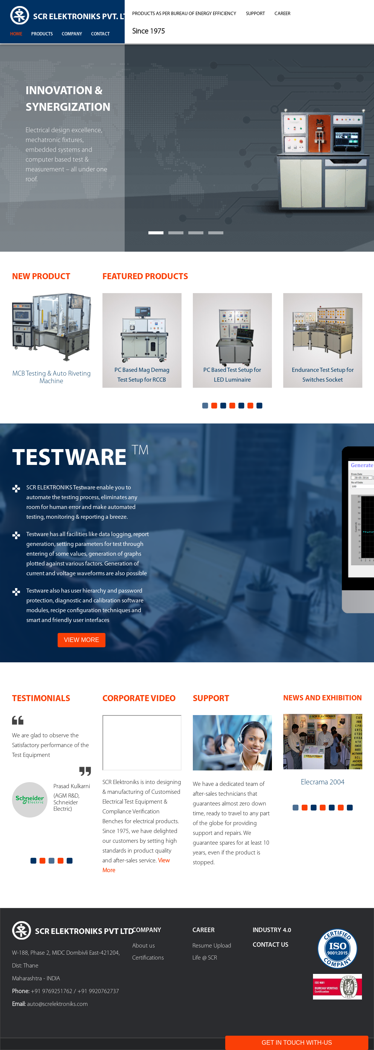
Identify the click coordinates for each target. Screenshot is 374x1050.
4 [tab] (232, 406)
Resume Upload (211, 946)
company (72, 34)
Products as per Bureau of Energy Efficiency (184, 13)
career (282, 13)
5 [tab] (241, 406)
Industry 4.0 (272, 930)
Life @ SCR (204, 958)
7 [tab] (259, 406)
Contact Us (271, 945)
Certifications (148, 958)
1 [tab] (205, 406)
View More (81, 640)
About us (143, 946)
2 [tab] (214, 406)
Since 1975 (148, 31)
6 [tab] (250, 406)
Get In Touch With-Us (297, 1042)
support (255, 13)
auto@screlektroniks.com (57, 1004)
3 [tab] (223, 406)
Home (16, 34)
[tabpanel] (142, 342)
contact (100, 34)
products (42, 34)
